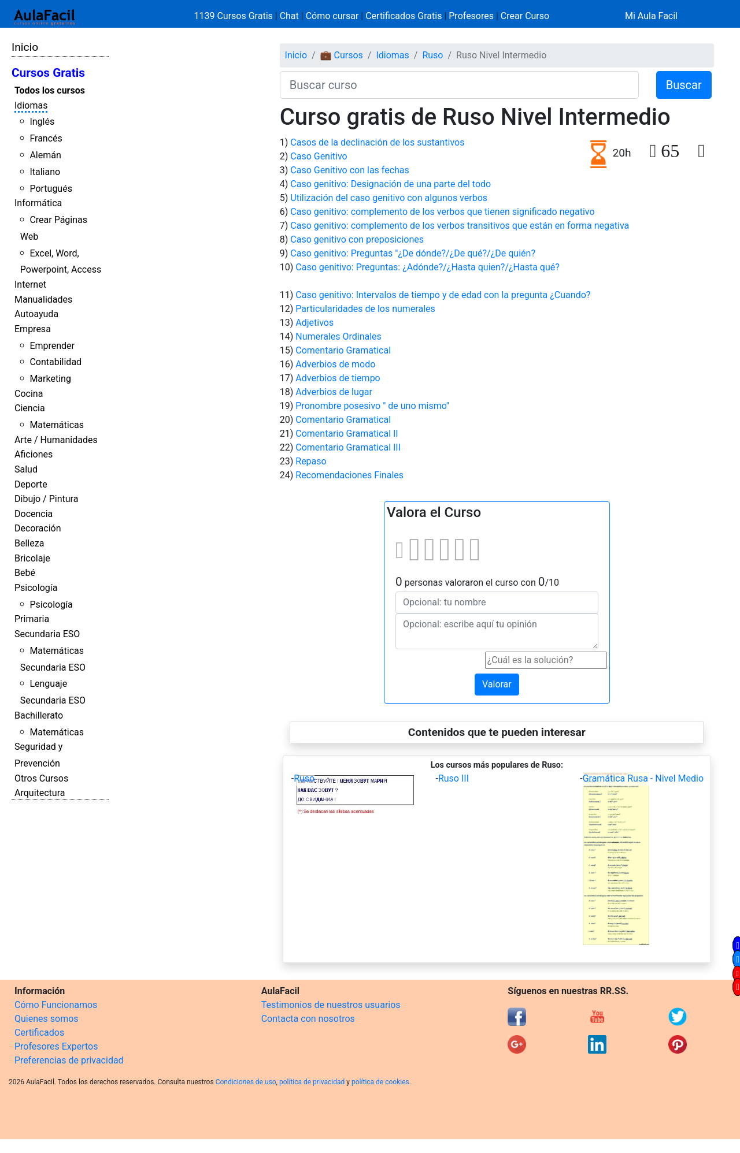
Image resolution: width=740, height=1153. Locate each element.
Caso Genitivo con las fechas (349, 170)
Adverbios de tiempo (337, 378)
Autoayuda (36, 313)
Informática (38, 203)
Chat (289, 15)
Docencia (33, 513)
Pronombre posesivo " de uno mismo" (372, 405)
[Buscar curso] (459, 85)
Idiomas (30, 105)
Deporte (30, 484)
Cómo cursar (332, 15)
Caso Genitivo (318, 156)
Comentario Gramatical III (348, 447)
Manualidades (43, 299)
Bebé (24, 572)
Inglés (41, 121)
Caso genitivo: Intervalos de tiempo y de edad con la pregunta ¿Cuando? (442, 294)
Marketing (50, 378)
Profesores (471, 15)
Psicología (35, 587)
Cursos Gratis (48, 73)
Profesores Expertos (56, 1046)
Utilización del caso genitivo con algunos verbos (388, 197)
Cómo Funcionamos (55, 1004)
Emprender (52, 345)
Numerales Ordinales (338, 336)
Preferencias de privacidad (69, 1060)
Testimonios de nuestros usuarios (331, 1004)
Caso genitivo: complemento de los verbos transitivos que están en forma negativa (459, 225)
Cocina (28, 393)
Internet (30, 284)
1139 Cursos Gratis (234, 15)
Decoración (37, 528)
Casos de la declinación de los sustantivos (377, 142)
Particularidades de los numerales (365, 308)
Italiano (44, 171)
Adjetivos (314, 322)
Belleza (29, 543)
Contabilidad (55, 361)
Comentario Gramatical (343, 350)
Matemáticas (56, 424)
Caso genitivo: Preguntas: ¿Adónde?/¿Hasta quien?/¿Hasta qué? (427, 267)
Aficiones (33, 454)
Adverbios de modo (335, 364)
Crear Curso (525, 15)
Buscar (684, 85)
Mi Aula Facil (651, 15)
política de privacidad (312, 1082)
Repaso (310, 461)
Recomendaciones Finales (349, 475)
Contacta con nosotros (308, 1018)
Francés (45, 138)
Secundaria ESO (47, 633)
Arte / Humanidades (56, 439)
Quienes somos (46, 1018)
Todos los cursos (49, 90)
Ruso (432, 55)
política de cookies (380, 1082)
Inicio (25, 47)
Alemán (45, 155)
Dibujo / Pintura (46, 498)
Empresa (32, 328)
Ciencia (29, 408)
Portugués (50, 188)
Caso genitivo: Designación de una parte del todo (390, 183)
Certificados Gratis (403, 15)
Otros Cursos (41, 778)
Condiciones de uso (246, 1082)
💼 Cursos (341, 55)
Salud (26, 469)
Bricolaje (32, 558)
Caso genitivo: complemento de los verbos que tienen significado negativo (442, 211)
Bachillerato (38, 715)
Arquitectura (39, 792)
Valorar (497, 684)
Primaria (31, 618)
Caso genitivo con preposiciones (357, 239)
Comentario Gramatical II (346, 433)
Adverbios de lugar (333, 391)
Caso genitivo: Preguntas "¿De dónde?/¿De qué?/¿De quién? (412, 253)
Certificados (39, 1032)
